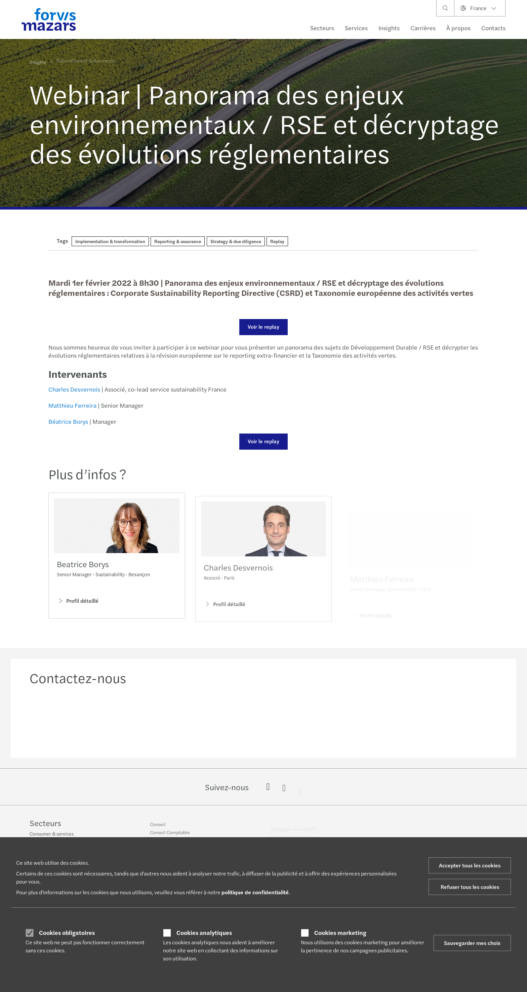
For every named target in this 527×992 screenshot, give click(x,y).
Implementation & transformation (110, 241)
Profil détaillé (77, 603)
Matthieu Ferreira (71, 405)
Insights (389, 28)
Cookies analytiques (204, 933)
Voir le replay (262, 326)
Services (356, 28)
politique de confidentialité (255, 892)
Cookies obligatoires (67, 933)
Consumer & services (52, 834)
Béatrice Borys (67, 421)
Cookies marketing (340, 933)
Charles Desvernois (73, 389)
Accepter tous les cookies (469, 865)
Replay (277, 241)
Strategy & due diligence (235, 241)
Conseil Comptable (170, 835)
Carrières (423, 28)
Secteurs (322, 28)
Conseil (158, 827)
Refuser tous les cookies (470, 887)
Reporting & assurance (177, 241)
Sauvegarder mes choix (472, 943)
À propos (458, 28)
